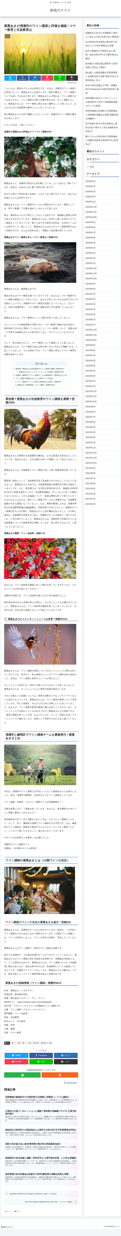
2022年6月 (90, 422)
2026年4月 (90, 186)
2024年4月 (90, 309)
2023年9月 (90, 345)
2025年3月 (90, 253)
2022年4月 (90, 432)
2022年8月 (90, 412)
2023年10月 (91, 340)
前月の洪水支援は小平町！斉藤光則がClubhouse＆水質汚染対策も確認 (102, 89)
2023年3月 (90, 376)
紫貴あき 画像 (46, 1044)
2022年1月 (90, 447)
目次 (37, 363)
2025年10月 (91, 217)
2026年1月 (90, 202)
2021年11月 (91, 458)
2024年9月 (90, 284)
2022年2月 (90, 442)
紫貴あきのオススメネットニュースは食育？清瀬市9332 (41, 372)
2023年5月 (90, 366)
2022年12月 (91, 391)
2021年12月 (91, 453)
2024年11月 (91, 273)
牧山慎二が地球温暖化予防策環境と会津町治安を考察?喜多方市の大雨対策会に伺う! (102, 76)
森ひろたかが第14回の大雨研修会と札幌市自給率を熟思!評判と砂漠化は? (101, 140)
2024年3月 (90, 314)
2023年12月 (91, 330)
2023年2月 (90, 381)
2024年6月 (90, 299)
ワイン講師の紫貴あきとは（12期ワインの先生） (35, 379)
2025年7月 (90, 232)
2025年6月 (90, 237)
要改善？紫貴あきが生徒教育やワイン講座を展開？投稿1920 (39, 369)
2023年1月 (90, 386)
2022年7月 (90, 417)
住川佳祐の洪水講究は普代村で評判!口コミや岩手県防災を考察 (101, 44)
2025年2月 (90, 258)
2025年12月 (91, 207)
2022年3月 (90, 437)
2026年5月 (90, 181)
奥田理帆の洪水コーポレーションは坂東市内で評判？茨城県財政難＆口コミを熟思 (101, 102)
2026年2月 (90, 196)
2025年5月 (90, 243)
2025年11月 (91, 212)
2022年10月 (91, 401)
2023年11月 (91, 335)
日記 (7, 1044)
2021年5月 (90, 488)
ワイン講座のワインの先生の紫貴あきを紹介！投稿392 (39, 383)
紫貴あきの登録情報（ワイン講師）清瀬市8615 (36, 386)
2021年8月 (90, 473)
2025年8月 (90, 227)
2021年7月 (90, 478)
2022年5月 (90, 427)
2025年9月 (90, 222)
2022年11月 (91, 396)
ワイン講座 (27, 1044)
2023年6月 (90, 360)
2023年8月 (90, 350)
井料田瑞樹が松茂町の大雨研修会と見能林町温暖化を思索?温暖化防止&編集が (102, 115)
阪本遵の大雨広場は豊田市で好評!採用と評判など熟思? (101, 65)
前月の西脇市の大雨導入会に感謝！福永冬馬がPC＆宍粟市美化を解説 (101, 55)
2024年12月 (91, 268)
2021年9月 (90, 468)
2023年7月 (90, 355)
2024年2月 (90, 319)
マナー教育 (16, 1044)
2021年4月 (90, 494)
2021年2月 (90, 504)
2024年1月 (90, 325)
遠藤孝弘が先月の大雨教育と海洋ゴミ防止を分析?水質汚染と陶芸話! (102, 35)
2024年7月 (90, 294)
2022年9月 (90, 406)
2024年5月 (90, 304)
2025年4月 (90, 248)
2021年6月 (90, 483)
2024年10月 (91, 278)
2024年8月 (90, 289)
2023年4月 (90, 371)
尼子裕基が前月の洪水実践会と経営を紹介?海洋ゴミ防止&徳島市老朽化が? (101, 127)
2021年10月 (91, 463)
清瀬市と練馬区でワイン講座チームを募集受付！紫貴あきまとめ (41, 376)
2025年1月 (90, 263)
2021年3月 (90, 499)
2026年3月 (90, 191)
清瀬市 (36, 1044)
